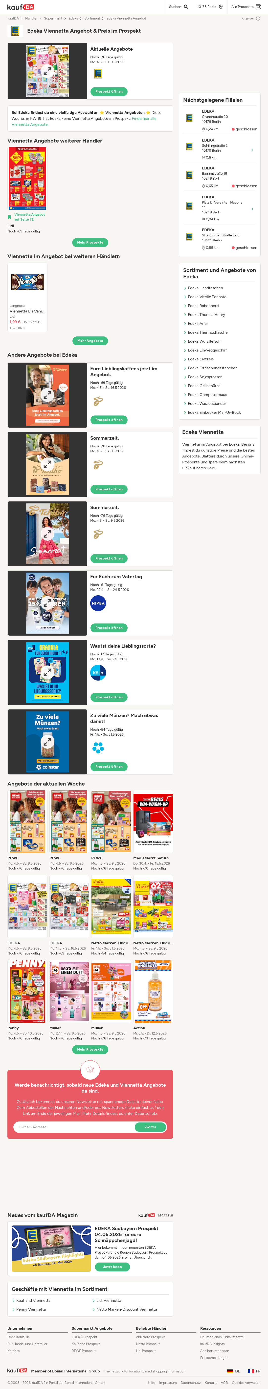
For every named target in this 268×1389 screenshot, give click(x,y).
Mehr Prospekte (90, 242)
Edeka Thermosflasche (205, 332)
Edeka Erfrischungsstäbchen (210, 368)
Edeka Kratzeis (198, 359)
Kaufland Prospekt (86, 1344)
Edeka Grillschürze (202, 385)
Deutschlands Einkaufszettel (222, 1337)
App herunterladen (214, 1351)
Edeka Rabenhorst (201, 305)
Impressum (168, 1383)
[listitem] (27, 190)
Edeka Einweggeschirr (205, 350)
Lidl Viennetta (106, 1300)
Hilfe (151, 1383)
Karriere (13, 1351)
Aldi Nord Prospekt (150, 1337)
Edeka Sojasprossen (203, 376)
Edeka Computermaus (205, 394)
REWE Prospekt (84, 1351)
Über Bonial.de (18, 1337)
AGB (224, 1383)
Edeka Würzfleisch (202, 341)
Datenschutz (146, 1113)
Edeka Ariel (195, 323)
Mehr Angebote (90, 341)
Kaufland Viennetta (31, 1300)
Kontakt (211, 1383)
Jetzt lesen (112, 1267)
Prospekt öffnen (109, 91)
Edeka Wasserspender (204, 403)
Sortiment (92, 18)
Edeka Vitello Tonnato (204, 296)
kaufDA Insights (212, 1344)
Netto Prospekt (148, 1344)
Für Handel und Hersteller (27, 1344)
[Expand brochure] (47, 71)
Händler (31, 18)
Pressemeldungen (214, 1358)
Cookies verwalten (246, 1383)
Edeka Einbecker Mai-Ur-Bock (212, 412)
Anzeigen (251, 18)
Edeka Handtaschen (203, 288)
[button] (90, 71)
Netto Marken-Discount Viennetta (124, 1309)
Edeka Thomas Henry (204, 314)
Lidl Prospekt (146, 1351)
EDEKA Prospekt (84, 1337)
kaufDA (13, 18)
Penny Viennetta (29, 1309)
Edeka (73, 18)
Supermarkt (53, 18)
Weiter (150, 1127)
